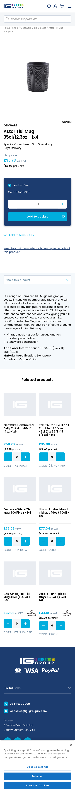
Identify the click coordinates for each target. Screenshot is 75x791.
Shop (15, 28)
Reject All (37, 776)
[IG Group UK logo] (13, 6)
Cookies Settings (37, 767)
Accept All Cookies (37, 785)
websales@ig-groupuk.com (28, 711)
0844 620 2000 (20, 704)
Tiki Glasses (40, 28)
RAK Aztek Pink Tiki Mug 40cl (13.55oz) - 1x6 (18, 597)
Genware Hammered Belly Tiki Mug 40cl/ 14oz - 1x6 (19, 428)
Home (7, 28)
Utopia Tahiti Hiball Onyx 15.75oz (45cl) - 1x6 (53, 597)
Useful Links (12, 688)
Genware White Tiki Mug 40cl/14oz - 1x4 (17, 510)
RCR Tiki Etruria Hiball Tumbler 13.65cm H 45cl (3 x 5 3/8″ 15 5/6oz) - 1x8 (54, 430)
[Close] (71, 745)
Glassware (25, 28)
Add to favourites (19, 235)
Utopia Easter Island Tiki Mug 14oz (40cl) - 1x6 (54, 512)
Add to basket (37, 216)
